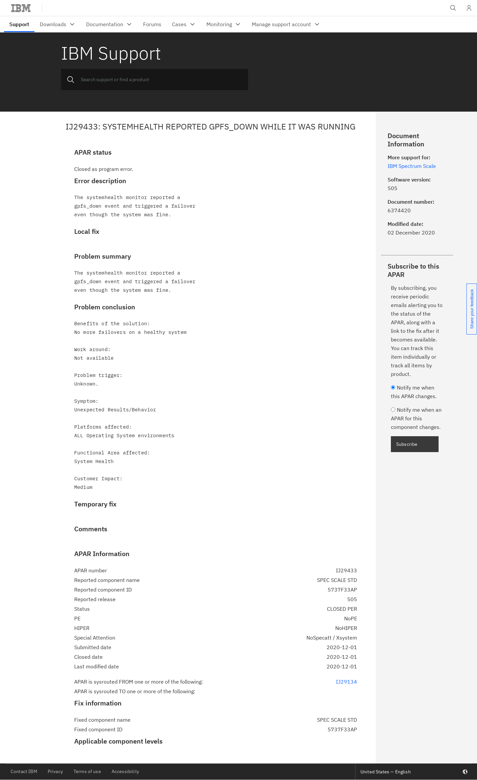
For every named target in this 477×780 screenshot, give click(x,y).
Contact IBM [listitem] (24, 771)
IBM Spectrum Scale (412, 166)
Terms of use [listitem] (87, 771)
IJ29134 (346, 681)
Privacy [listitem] (55, 771)
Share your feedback (471, 309)
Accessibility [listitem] (125, 771)
